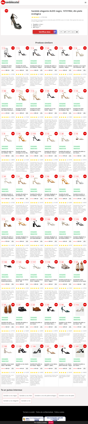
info (13, 70)
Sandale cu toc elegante (10, 401)
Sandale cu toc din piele (66, 396)
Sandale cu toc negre (10, 396)
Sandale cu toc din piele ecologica (45, 396)
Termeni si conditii (29, 412)
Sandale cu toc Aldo (25, 396)
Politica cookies (59, 412)
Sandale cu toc (26, 401)
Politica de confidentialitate (44, 412)
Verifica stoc (48, 32)
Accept (51, 422)
